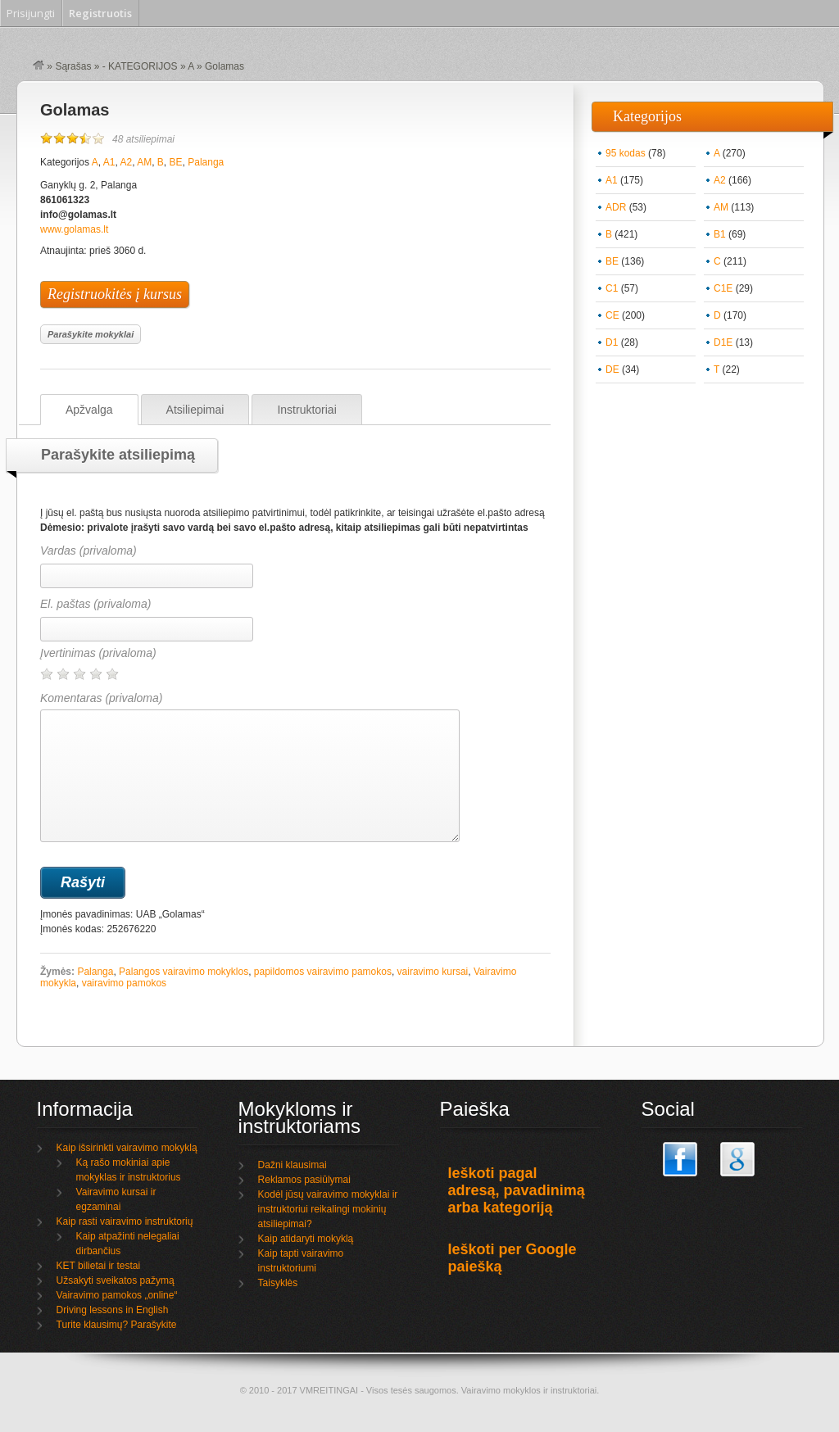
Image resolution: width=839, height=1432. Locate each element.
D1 (611, 342)
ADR (615, 207)
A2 (126, 162)
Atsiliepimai (195, 409)
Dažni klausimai (292, 1165)
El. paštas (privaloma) (95, 603)
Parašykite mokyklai (91, 334)
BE (176, 162)
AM (144, 162)
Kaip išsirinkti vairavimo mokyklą (127, 1147)
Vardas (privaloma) (88, 550)
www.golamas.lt (74, 229)
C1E (723, 288)
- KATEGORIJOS (140, 66)
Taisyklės (278, 1283)
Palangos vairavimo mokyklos (183, 971)
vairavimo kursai (433, 971)
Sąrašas (73, 66)
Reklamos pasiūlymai (304, 1179)
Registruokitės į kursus (115, 294)
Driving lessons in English (113, 1310)
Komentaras (250, 766)
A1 (109, 162)
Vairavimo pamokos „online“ (117, 1295)
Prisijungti (31, 13)
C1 (611, 288)
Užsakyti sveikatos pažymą (116, 1280)
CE (612, 315)
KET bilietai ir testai (99, 1265)
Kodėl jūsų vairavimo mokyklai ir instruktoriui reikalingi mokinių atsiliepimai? (328, 1209)
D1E (723, 342)
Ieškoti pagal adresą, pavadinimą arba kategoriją (516, 1190)
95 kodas (625, 153)
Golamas (74, 110)
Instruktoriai (306, 409)
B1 (720, 234)
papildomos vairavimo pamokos (323, 971)
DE (612, 369)
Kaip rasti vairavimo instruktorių (125, 1221)
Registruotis (100, 13)
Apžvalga (89, 409)
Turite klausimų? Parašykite (117, 1324)
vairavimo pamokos (124, 983)
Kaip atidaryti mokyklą (306, 1238)
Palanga (206, 162)
